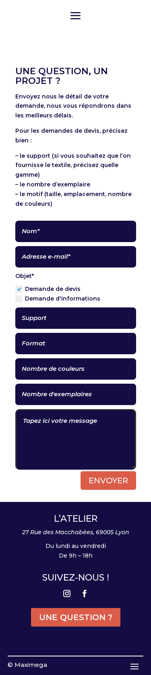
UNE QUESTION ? (75, 617)
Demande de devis (48, 289)
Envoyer (108, 480)
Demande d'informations (57, 299)
